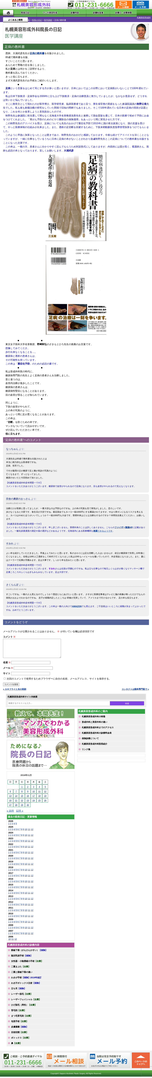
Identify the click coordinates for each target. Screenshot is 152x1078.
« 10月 (10, 812)
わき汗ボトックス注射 (26, 984)
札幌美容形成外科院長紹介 (94, 745)
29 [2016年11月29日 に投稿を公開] (22, 806)
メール (8, 669)
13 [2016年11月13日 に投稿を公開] (10, 797)
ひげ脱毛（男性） (24, 1006)
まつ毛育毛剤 (21, 1017)
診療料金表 (85, 12)
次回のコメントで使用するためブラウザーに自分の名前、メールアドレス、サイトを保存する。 (59, 679)
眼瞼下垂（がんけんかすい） (29, 951)
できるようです (102, 528)
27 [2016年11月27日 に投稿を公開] (10, 806)
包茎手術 (19, 1022)
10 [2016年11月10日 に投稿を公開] (33, 792)
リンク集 (86, 750)
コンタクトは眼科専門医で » (135, 690)
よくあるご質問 (136, 12)
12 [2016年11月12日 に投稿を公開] (45, 792)
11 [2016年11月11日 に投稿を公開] (39, 792)
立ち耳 (18, 989)
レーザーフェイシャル (26, 1000)
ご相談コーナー (123, 4)
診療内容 (67, 12)
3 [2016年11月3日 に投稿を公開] (33, 788)
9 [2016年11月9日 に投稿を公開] (27, 792)
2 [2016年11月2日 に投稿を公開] (27, 788)
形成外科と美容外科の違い (94, 723)
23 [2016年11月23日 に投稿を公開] (28, 801)
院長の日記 (23, 17)
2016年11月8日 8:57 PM (15, 501)
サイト (6, 674)
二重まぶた (20, 967)
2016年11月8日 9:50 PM (15, 545)
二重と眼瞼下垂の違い (21, 973)
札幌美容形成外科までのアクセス (98, 728)
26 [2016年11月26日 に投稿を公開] (45, 801)
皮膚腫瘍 (19, 1028)
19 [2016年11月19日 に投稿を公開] (45, 797)
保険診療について (90, 739)
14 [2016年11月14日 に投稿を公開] (16, 797)
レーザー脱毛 (21, 995)
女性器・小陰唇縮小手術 (27, 962)
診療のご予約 (140, 4)
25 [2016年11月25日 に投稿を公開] (39, 801)
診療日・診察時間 (109, 12)
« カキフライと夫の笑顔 (14, 690)
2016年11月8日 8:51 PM (15, 451)
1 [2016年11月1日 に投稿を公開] (22, 788)
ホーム (8, 12)
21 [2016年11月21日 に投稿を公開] (16, 801)
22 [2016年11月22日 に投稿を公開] (22, 801)
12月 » (19, 812)
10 (26, 830)
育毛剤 (18, 1011)
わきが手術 (26, 978)
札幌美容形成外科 (8, 17)
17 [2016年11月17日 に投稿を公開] (33, 797)
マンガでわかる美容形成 (44, 12)
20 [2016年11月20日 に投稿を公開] (10, 801)
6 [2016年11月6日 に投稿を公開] (10, 792)
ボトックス (20, 1039)
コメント (9, 634)
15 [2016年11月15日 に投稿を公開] (22, 797)
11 (29, 830)
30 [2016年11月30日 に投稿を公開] (28, 806)
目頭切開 (19, 1033)
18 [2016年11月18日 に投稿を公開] (39, 797)
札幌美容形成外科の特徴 (93, 717)
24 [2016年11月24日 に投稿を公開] (33, 801)
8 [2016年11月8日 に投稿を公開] (22, 792)
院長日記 (22, 12)
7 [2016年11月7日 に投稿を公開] (16, 792)
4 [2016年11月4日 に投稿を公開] (39, 788)
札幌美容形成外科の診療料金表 (97, 734)
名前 (6, 663)
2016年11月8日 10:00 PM (16, 587)
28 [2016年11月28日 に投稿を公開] (16, 806)
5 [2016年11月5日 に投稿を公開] (45, 788)
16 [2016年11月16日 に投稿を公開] (28, 797)
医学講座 (34, 17)
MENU (7, 4)
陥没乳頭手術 (21, 956)
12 (32, 830)
